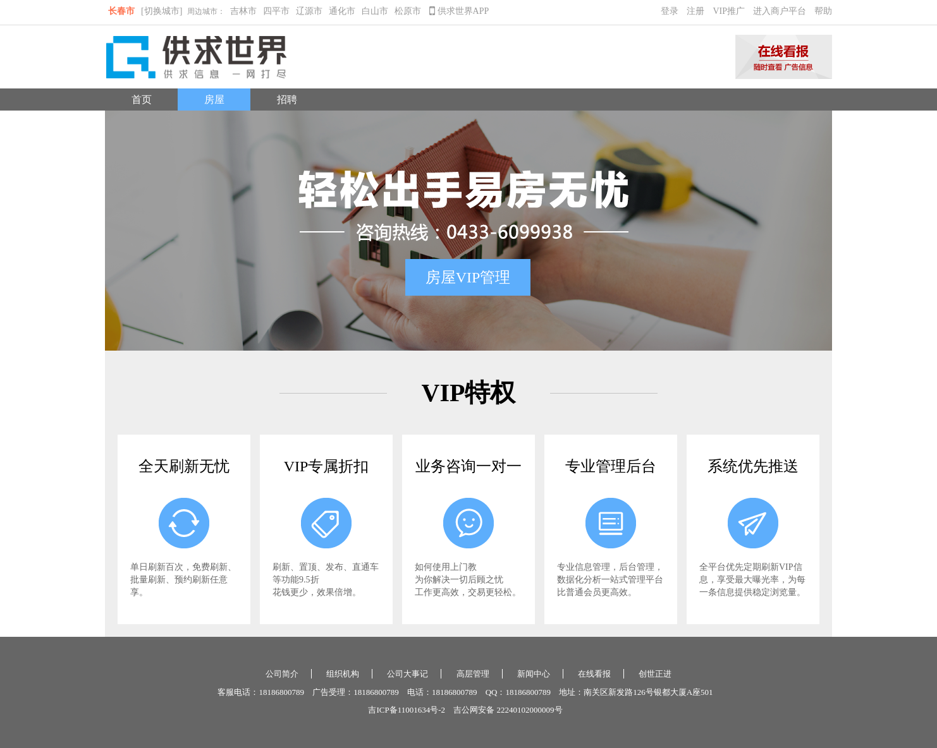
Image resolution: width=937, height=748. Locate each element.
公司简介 (282, 674)
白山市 (375, 11)
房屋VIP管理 (468, 277)
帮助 (823, 11)
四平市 (276, 11)
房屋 (214, 99)
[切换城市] (161, 11)
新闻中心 (533, 674)
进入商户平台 (779, 11)
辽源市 (309, 11)
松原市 (408, 11)
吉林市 (243, 11)
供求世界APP (459, 11)
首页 (142, 99)
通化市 (342, 11)
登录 (669, 11)
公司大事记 (407, 674)
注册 (695, 11)
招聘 (287, 99)
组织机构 (342, 674)
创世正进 (655, 674)
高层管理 (472, 674)
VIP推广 (729, 11)
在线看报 (594, 674)
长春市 (121, 11)
